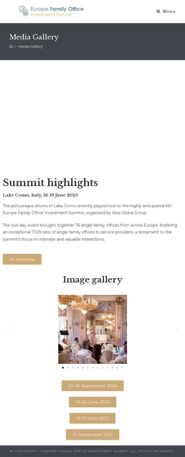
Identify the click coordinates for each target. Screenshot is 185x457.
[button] (22, 259)
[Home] (11, 46)
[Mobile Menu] (166, 11)
